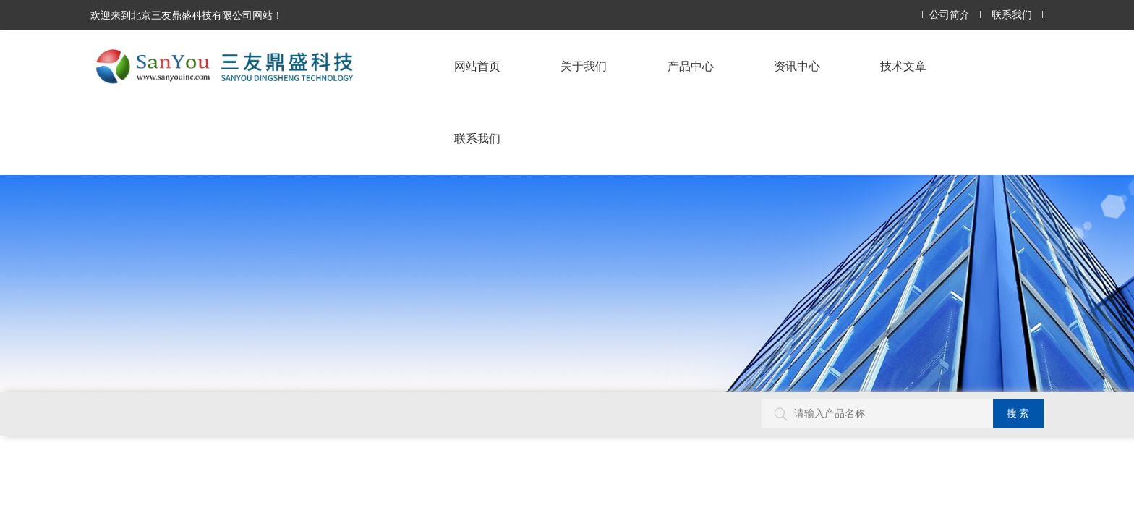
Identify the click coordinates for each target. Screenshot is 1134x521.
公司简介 (949, 15)
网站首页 (477, 66)
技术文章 (903, 66)
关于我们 (583, 66)
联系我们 (1012, 15)
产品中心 (691, 66)
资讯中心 (797, 66)
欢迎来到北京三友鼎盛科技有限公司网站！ (186, 15)
